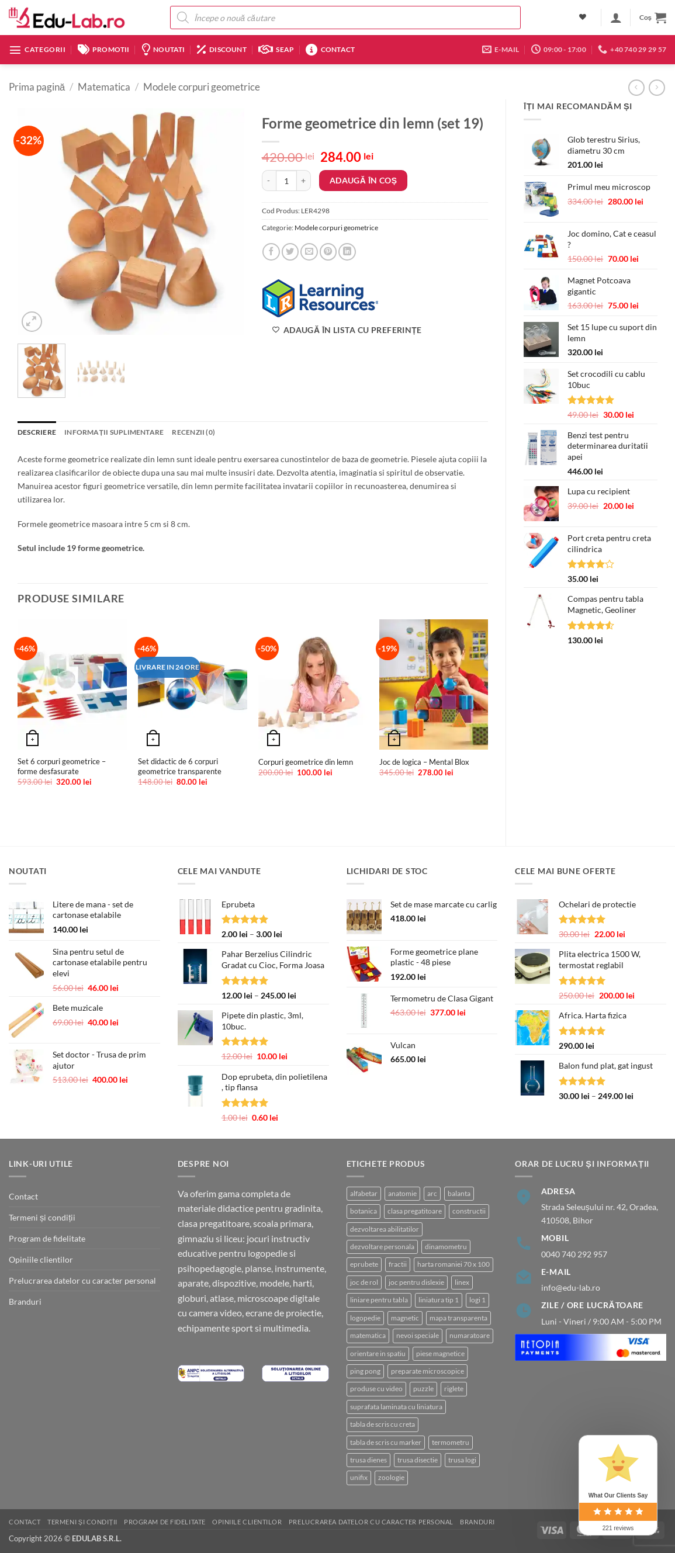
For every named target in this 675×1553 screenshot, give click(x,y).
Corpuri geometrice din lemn (305, 762)
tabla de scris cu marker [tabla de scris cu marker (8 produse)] (385, 1442)
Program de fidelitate (47, 1238)
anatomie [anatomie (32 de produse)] (402, 1193)
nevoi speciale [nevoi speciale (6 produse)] (417, 1335)
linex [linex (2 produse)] (462, 1282)
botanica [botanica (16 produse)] (363, 1211)
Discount (222, 50)
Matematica (104, 87)
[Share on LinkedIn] (347, 252)
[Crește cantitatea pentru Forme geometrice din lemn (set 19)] (304, 180)
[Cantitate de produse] (286, 180)
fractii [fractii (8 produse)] (398, 1264)
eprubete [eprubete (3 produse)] (364, 1264)
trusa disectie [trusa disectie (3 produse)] (417, 1460)
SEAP (276, 50)
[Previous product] (657, 87)
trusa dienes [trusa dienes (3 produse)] (368, 1460)
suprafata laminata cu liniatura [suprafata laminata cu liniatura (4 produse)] (396, 1406)
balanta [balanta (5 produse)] (459, 1193)
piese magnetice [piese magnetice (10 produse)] (440, 1353)
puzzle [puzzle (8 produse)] (423, 1388)
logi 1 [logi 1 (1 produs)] (477, 1300)
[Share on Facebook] (271, 252)
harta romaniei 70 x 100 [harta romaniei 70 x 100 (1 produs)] (453, 1264)
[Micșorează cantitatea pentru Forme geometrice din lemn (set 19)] (269, 180)
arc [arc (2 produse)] (432, 1193)
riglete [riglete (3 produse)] (453, 1388)
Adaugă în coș (363, 180)
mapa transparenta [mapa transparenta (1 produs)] (458, 1318)
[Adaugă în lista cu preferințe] (347, 330)
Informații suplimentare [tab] (114, 432)
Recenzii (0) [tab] (193, 432)
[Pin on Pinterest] (328, 252)
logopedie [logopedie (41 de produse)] (365, 1318)
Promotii (104, 50)
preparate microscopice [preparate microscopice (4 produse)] (427, 1371)
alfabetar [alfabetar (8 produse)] (364, 1193)
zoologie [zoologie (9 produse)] (391, 1477)
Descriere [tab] (37, 432)
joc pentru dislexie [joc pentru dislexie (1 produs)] (416, 1282)
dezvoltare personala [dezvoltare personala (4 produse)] (382, 1246)
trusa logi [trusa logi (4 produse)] (462, 1460)
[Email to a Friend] (309, 252)
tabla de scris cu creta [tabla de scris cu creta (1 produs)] (382, 1424)
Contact (330, 50)
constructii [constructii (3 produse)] (469, 1211)
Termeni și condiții (42, 1217)
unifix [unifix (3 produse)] (359, 1477)
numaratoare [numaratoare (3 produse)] (469, 1335)
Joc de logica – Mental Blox (424, 762)
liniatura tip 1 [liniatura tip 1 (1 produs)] (438, 1300)
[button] (616, 17)
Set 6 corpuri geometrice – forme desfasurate (62, 766)
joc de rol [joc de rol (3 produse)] (364, 1282)
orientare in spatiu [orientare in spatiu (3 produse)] (378, 1353)
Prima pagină (37, 87)
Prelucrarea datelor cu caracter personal (82, 1280)
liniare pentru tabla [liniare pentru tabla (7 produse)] (379, 1300)
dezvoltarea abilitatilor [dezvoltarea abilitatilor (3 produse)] (384, 1229)
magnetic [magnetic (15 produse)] (405, 1318)
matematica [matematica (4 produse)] (368, 1335)
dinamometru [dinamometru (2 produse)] (446, 1246)
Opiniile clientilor (41, 1259)
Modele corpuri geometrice (201, 87)
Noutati (163, 50)
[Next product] (636, 87)
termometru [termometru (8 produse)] (450, 1442)
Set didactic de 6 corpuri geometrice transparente (179, 766)
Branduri (25, 1301)
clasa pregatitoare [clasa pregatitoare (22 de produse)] (414, 1211)
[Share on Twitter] (290, 252)
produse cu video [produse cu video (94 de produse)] (376, 1388)
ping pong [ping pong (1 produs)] (365, 1371)
